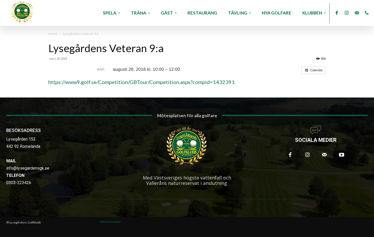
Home (52, 34)
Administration (110, 222)
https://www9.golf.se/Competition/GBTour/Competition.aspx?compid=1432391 (141, 82)
